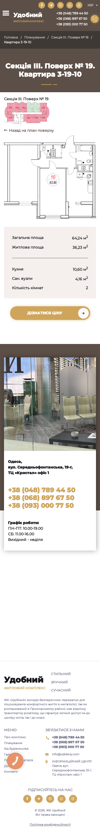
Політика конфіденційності (50, 824)
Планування (34, 37)
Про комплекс (15, 737)
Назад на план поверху (31, 130)
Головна (11, 37)
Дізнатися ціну (44, 313)
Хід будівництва (16, 748)
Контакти (11, 771)
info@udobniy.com (65, 754)
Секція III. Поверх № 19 (69, 37)
